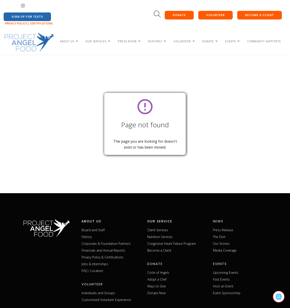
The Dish (219, 237)
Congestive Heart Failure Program (171, 243)
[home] (29, 42)
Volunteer (215, 15)
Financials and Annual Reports (103, 250)
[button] (67, 41)
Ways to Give (156, 286)
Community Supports (264, 41)
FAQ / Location (92, 271)
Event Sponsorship (226, 293)
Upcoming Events (225, 272)
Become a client (259, 15)
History (87, 237)
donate (179, 15)
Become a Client (159, 250)
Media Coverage (225, 250)
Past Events (221, 279)
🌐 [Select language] (278, 297)
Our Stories (221, 243)
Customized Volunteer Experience (106, 300)
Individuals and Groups (98, 293)
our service (159, 221)
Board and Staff (93, 230)
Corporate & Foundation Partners (106, 243)
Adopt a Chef (157, 279)
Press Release (223, 230)
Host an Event (223, 286)
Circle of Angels (158, 272)
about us (91, 221)
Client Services (157, 230)
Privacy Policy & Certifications (102, 257)
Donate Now (156, 293)
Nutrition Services (160, 237)
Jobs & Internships (95, 264)
